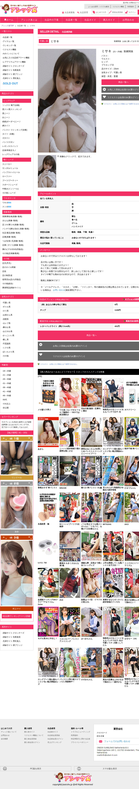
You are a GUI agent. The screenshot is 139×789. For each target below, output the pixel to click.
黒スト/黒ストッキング (12, 109)
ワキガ (5, 203)
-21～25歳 (6, 375)
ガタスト (6, 138)
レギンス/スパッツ (10, 146)
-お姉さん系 (7, 315)
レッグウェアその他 (10, 154)
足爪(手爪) (6, 263)
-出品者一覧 (7, 37)
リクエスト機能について (33, 735)
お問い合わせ (59, 290)
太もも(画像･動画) (10, 220)
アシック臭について (9, 732)
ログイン (132, 12)
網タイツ (6, 126)
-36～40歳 (6, 387)
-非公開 (5, 408)
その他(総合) (7, 283)
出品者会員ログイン (55, 739)
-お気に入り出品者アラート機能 (15, 58)
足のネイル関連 (9, 267)
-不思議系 (6, 344)
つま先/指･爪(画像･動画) (12, 241)
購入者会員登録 (30, 739)
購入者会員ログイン (32, 742)
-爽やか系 (6, 327)
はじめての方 (101, 12)
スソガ (5, 207)
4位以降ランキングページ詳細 (16, 616)
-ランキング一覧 (9, 45)
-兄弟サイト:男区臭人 (11, 78)
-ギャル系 (6, 307)
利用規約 (131, 6)
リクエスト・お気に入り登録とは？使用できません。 (59, 364)
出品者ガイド (53, 732)
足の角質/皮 (7, 275)
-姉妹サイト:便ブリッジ (12, 74)
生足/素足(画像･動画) (11, 233)
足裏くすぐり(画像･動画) (13, 245)
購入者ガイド (29, 732)
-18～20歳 (6, 371)
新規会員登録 (117, 12)
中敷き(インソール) (10, 189)
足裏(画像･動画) (9, 237)
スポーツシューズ (9, 185)
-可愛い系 (6, 303)
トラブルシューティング (80, 732)
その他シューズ (9, 193)
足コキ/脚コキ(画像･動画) (13, 225)
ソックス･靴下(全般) (11, 105)
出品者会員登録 (54, 735)
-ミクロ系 (6, 348)
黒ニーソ (6, 113)
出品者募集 (70, 12)
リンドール (17, 477)
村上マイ (17, 608)
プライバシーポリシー (79, 742)
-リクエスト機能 (9, 49)
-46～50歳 (6, 395)
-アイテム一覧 (8, 41)
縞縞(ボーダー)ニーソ (11, 121)
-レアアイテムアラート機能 (14, 62)
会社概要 (4, 739)
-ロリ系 (5, 311)
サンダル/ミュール (10, 168)
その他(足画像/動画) (10, 253)
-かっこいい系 (8, 335)
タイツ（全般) (8, 134)
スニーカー (7, 164)
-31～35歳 (6, 383)
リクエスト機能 (118, 6)
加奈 (17, 531)
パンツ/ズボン (8, 142)
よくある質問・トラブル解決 (98, 6)
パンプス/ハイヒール (11, 172)
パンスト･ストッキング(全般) (14, 130)
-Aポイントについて (10, 53)
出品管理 (84, 12)
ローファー (7, 176)
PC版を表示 (35, 768)
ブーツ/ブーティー (10, 180)
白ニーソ (6, 117)
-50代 (4, 400)
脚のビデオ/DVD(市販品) (12, 249)
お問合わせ (5, 735)
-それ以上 (6, 404)
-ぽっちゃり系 (8, 352)
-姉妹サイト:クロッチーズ (13, 66)
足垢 (4, 271)
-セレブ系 (6, 323)
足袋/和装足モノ (9, 150)
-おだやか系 (7, 331)
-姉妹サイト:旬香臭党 (11, 70)
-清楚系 (5, 319)
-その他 (5, 356)
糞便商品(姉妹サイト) (11, 288)
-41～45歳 (6, 391)
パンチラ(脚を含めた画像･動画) (15, 229)
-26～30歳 (6, 379)
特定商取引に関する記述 (80, 739)
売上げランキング (55, 742)
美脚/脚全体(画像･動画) (12, 216)
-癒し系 (5, 339)
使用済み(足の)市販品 (11, 279)
